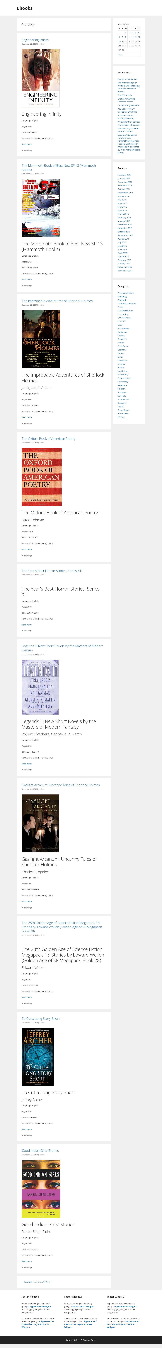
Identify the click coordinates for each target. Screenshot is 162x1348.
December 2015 (125, 224)
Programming (124, 378)
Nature (121, 367)
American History (126, 293)
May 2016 (122, 206)
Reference (122, 385)
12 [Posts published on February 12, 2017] (139, 37)
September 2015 (125, 235)
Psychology (123, 381)
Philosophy (123, 374)
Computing (123, 314)
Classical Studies (125, 310)
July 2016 (122, 199)
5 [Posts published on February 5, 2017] (138, 33)
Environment (124, 328)
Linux (120, 357)
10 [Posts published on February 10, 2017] (132, 37)
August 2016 (124, 196)
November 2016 (125, 185)
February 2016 (124, 217)
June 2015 (122, 246)
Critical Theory (124, 317)
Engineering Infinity (37, 39)
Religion (121, 388)
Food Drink (123, 346)
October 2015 (124, 231)
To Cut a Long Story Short (42, 1022)
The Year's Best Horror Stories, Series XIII (54, 570)
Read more (27, 144)
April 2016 (122, 210)
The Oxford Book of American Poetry (51, 438)
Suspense (122, 403)
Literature (122, 360)
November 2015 (125, 228)
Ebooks (26, 7)
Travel (121, 406)
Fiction (121, 342)
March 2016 (123, 214)
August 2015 (124, 238)
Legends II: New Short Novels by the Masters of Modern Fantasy (59, 648)
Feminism (122, 339)
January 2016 (124, 221)
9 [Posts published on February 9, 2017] (128, 37)
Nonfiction (122, 371)
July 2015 (122, 242)
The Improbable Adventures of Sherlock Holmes (60, 300)
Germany (122, 349)
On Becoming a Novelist (129, 105)
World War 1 (123, 413)
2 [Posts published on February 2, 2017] (128, 33)
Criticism (122, 321)
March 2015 (123, 256)
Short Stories (123, 399)
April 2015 (122, 253)
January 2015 (124, 263)
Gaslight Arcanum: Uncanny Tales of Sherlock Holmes (57, 786)
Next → (49, 1286)
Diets (120, 324)
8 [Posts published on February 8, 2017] (125, 37)
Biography (122, 300)
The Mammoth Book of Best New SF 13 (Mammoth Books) (62, 167)
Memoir (121, 364)
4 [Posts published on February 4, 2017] (135, 33)
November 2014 (125, 270)
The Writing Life (125, 95)
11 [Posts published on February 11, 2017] (136, 37)
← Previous (27, 1286)
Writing (121, 417)
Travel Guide (124, 410)
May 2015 (122, 249)
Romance (122, 392)
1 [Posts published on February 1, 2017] (125, 33)
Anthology (28, 150)
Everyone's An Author (127, 79)
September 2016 (125, 192)
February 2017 (124, 175)
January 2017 (124, 178)
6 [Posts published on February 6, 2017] (119, 37)
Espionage (122, 332)
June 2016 (122, 203)
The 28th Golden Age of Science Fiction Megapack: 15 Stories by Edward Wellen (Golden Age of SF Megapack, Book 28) (62, 931)
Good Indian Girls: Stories (42, 1154)
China (120, 307)
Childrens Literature (127, 303)
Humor (121, 353)
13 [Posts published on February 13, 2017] (120, 41)
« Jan (120, 54)
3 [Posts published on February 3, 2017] (132, 33)
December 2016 (125, 182)
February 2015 (124, 260)
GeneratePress (89, 1344)
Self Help (122, 396)
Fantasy (121, 335)
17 (44, 1286)
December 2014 (125, 267)
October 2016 (124, 189)
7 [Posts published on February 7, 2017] (122, 37)
